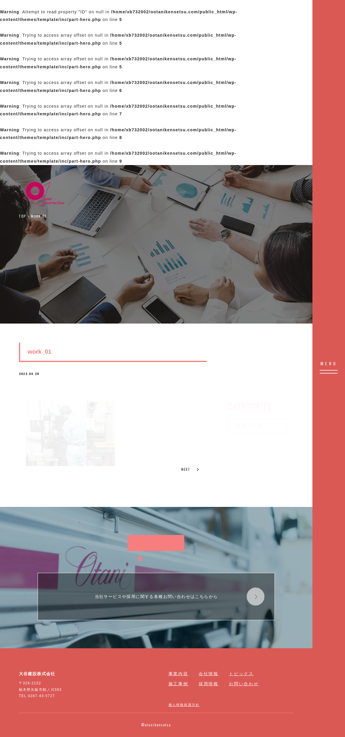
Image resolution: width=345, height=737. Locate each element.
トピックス (241, 673)
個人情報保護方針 (184, 704)
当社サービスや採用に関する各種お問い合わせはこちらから (180, 597)
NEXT (190, 469)
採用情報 (209, 683)
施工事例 (178, 683)
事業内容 (178, 673)
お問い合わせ (244, 683)
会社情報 (209, 673)
